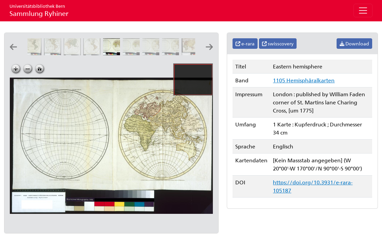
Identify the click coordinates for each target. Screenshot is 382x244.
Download (354, 43)
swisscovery (278, 43)
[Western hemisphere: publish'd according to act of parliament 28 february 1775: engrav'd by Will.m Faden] (172, 53)
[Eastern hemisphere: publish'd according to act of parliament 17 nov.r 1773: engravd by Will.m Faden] (132, 53)
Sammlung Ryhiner (38, 10)
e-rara (245, 43)
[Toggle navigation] (363, 10)
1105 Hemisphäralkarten (304, 80)
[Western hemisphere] (152, 53)
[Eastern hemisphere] (113, 53)
